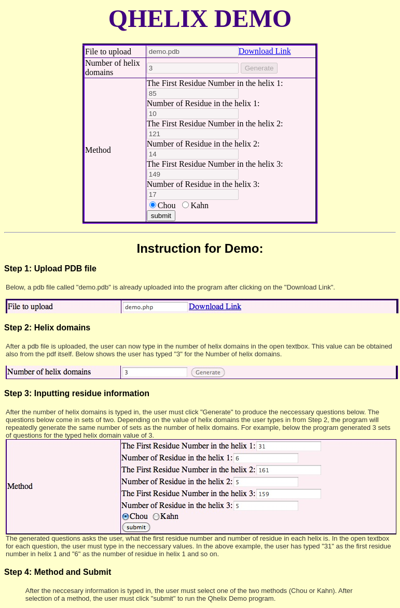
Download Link (265, 51)
